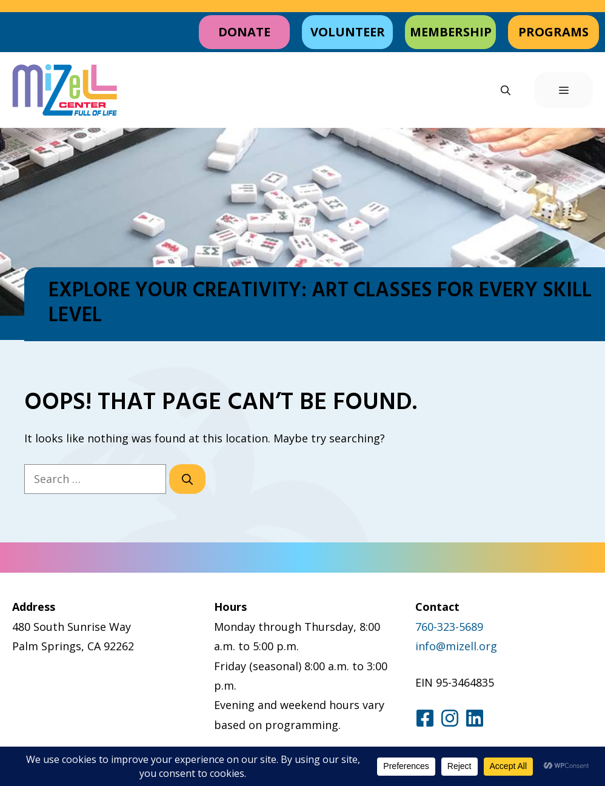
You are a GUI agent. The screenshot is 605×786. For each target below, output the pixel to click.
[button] (505, 90)
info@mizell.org (456, 646)
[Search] (187, 479)
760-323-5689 (449, 626)
